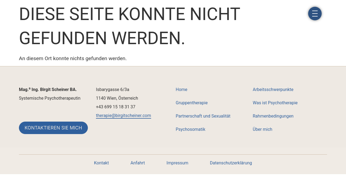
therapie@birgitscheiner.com (123, 115)
